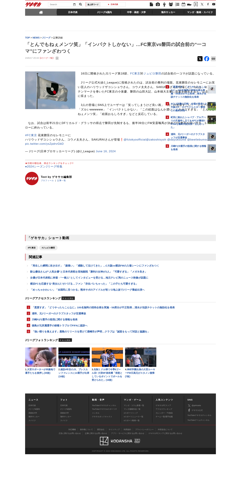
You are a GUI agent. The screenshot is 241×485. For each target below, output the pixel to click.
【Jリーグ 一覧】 (46, 58)
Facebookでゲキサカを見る (184, 212)
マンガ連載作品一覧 (132, 440)
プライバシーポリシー (144, 460)
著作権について (86, 460)
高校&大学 (32, 444)
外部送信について (165, 460)
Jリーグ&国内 (34, 440)
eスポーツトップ (131, 444)
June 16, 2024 (106, 169)
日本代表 (114, 4)
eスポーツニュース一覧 (133, 447)
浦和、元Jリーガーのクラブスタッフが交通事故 (59, 341)
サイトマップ (114, 460)
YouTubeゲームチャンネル (198, 451)
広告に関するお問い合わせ (70, 464)
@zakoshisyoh (61, 157)
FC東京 (135, 73)
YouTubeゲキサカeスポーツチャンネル (104, 442)
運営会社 (100, 460)
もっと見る (69, 322)
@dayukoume (82, 157)
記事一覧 (61, 198)
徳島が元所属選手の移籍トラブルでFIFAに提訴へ (60, 354)
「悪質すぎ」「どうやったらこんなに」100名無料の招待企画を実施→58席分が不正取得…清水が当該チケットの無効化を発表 (94, 333)
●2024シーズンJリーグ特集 (44, 184)
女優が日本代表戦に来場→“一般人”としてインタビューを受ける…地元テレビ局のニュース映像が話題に (89, 300)
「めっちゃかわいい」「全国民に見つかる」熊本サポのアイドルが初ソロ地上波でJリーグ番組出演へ (87, 313)
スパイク (32, 451)
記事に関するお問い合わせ (96, 464)
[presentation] (41, 12)
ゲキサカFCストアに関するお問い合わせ (165, 464)
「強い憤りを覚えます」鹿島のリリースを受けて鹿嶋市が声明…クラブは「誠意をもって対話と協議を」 (91, 360)
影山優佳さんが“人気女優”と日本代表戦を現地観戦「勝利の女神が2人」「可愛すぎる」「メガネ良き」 (88, 294)
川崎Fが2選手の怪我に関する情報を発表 (54, 348)
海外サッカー (33, 447)
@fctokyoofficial (40, 157)
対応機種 (72, 460)
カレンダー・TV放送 (164, 444)
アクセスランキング (164, 440)
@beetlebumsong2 (105, 157)
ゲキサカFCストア (163, 436)
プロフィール (47, 198)
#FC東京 (31, 149)
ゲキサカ (33, 5)
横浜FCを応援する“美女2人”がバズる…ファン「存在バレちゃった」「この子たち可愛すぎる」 (84, 307)
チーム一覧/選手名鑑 (164, 447)
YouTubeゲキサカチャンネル (104, 436)
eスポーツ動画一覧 (132, 451)
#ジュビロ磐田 (48, 266)
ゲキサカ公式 (195, 441)
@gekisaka (194, 436)
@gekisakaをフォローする (184, 205)
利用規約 (127, 460)
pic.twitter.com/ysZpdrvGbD (44, 161)
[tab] (41, 12)
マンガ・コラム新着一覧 (134, 436)
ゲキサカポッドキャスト (102, 447)
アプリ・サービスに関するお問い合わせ (127, 464)
